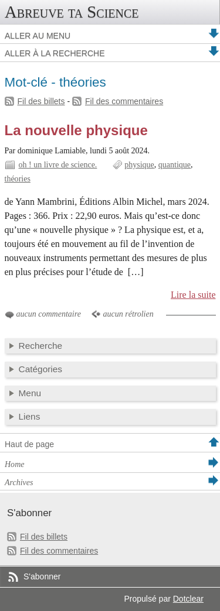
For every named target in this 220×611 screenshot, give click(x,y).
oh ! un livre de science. (58, 164)
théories (18, 178)
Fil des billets (41, 101)
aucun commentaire (48, 314)
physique (139, 164)
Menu (30, 393)
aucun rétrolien (128, 314)
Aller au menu (37, 35)
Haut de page (29, 444)
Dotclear (188, 598)
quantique (174, 164)
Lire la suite (193, 295)
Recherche (41, 346)
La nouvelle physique (76, 130)
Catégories (41, 369)
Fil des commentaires (124, 101)
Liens (29, 416)
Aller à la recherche (55, 53)
